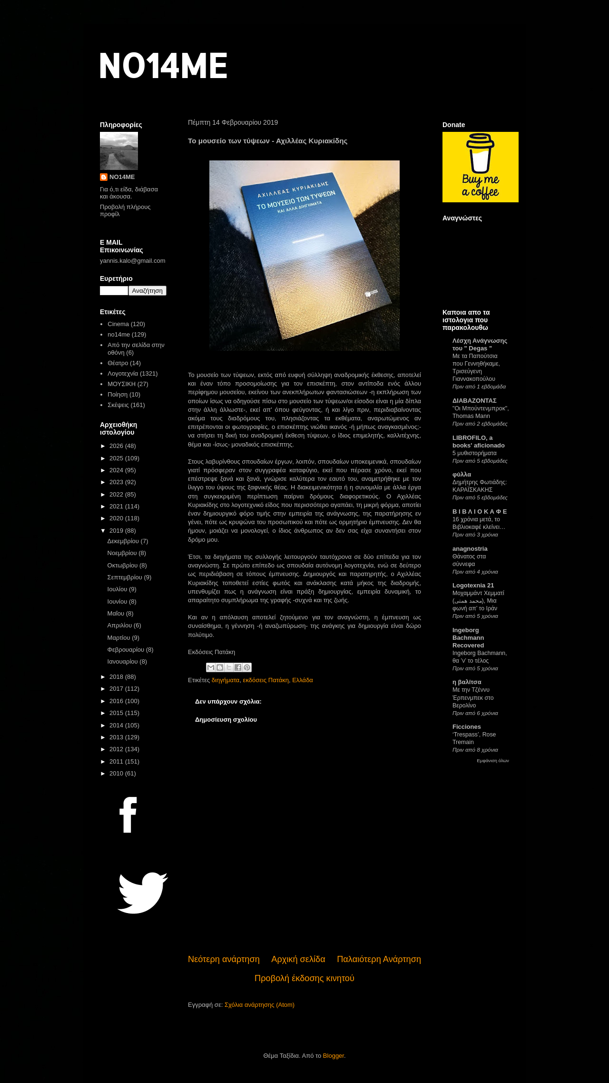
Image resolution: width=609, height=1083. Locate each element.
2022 (117, 494)
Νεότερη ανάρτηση (224, 959)
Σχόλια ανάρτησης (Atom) (260, 1004)
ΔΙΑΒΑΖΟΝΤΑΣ (474, 400)
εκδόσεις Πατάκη (266, 680)
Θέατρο (118, 363)
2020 (117, 518)
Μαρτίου (120, 637)
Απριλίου (121, 625)
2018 (117, 676)
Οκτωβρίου (123, 565)
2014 (117, 725)
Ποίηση (118, 394)
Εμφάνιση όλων (493, 760)
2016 (117, 701)
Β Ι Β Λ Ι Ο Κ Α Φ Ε (479, 511)
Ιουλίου (118, 589)
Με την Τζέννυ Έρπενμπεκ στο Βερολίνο (473, 697)
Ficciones (466, 726)
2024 (117, 470)
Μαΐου (117, 613)
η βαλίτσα (466, 682)
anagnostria (470, 548)
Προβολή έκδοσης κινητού (304, 978)
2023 (117, 482)
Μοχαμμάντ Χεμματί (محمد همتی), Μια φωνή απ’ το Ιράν (478, 601)
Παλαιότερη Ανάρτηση (379, 959)
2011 (117, 761)
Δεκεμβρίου (124, 541)
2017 (117, 688)
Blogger (333, 1055)
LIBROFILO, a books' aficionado (478, 441)
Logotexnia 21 (473, 585)
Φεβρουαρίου (127, 649)
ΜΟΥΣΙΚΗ (122, 383)
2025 (117, 458)
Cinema (118, 324)
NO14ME (162, 65)
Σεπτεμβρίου (126, 577)
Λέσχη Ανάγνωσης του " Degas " (479, 344)
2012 (117, 749)
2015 (117, 712)
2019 (117, 530)
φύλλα (461, 474)
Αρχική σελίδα (298, 959)
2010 (117, 773)
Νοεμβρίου (123, 552)
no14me (119, 334)
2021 (117, 506)
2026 (117, 445)
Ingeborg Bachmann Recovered (468, 637)
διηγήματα (226, 680)
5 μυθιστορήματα (474, 453)
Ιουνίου (118, 601)
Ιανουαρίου (124, 661)
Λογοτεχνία (123, 373)
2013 (117, 737)
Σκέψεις (118, 404)
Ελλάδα (302, 680)
